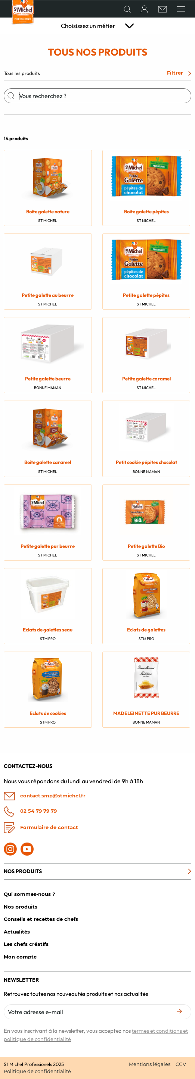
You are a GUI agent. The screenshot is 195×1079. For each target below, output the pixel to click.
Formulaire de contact (41, 827)
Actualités (17, 932)
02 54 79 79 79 (30, 811)
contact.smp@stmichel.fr (45, 796)
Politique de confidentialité (37, 1071)
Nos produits (20, 907)
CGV (181, 1064)
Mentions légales (149, 1064)
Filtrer (179, 73)
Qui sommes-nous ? (29, 894)
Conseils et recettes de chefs (41, 919)
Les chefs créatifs (26, 944)
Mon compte (20, 957)
